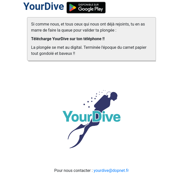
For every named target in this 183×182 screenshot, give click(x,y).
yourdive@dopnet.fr (111, 170)
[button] (37, 92)
